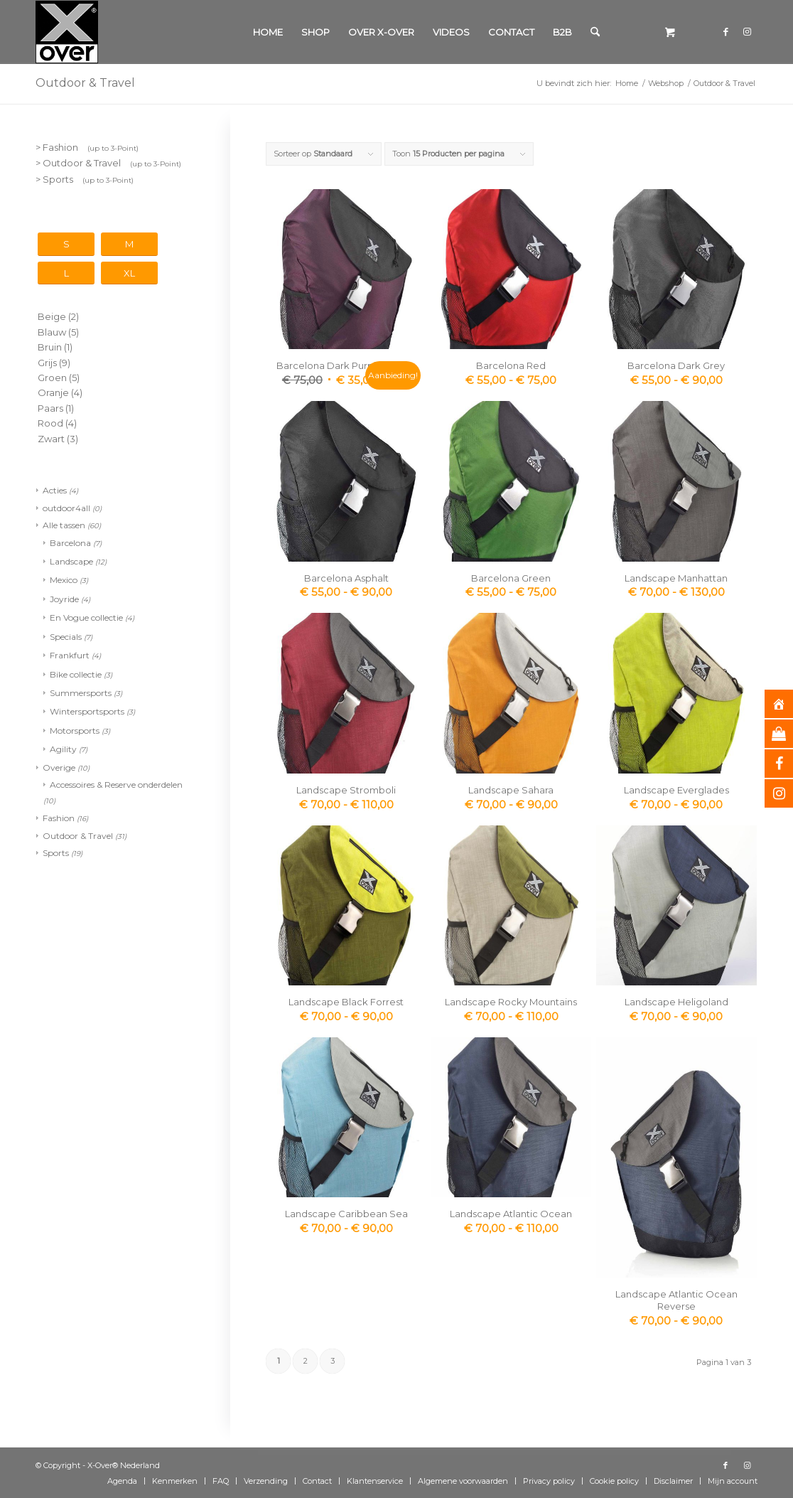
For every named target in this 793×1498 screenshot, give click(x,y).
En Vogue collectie (86, 617)
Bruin (50, 347)
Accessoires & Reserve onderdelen (116, 784)
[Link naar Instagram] (746, 31)
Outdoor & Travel (78, 835)
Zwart (51, 438)
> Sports (85, 179)
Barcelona (70, 542)
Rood (50, 423)
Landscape (71, 561)
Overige (59, 767)
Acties (55, 490)
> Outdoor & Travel (108, 162)
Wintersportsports (87, 711)
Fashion (59, 818)
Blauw (52, 332)
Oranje (53, 392)
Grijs (47, 362)
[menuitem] (268, 32)
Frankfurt (70, 655)
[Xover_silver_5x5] (67, 32)
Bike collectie (76, 674)
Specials (66, 636)
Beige (52, 316)
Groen (52, 377)
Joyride (64, 599)
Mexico (63, 579)
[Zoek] (595, 32)
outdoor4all (66, 508)
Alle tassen (64, 525)
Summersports (81, 693)
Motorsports (74, 730)
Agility (63, 749)
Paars (50, 408)
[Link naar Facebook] (725, 31)
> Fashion (87, 147)
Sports (56, 852)
